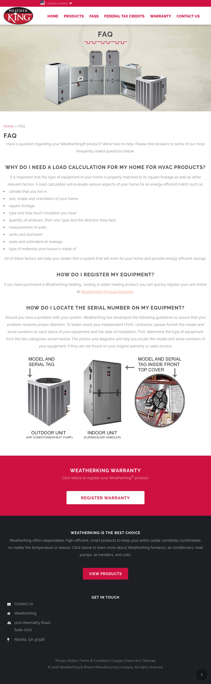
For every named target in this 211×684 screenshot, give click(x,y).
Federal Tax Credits (124, 16)
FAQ (10, 135)
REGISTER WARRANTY (105, 498)
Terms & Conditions (95, 660)
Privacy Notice (67, 660)
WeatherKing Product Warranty (107, 292)
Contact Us (188, 16)
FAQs (94, 16)
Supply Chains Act (126, 660)
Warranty (160, 16)
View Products (105, 574)
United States (55, 3)
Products (74, 16)
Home (52, 16)
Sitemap (149, 660)
